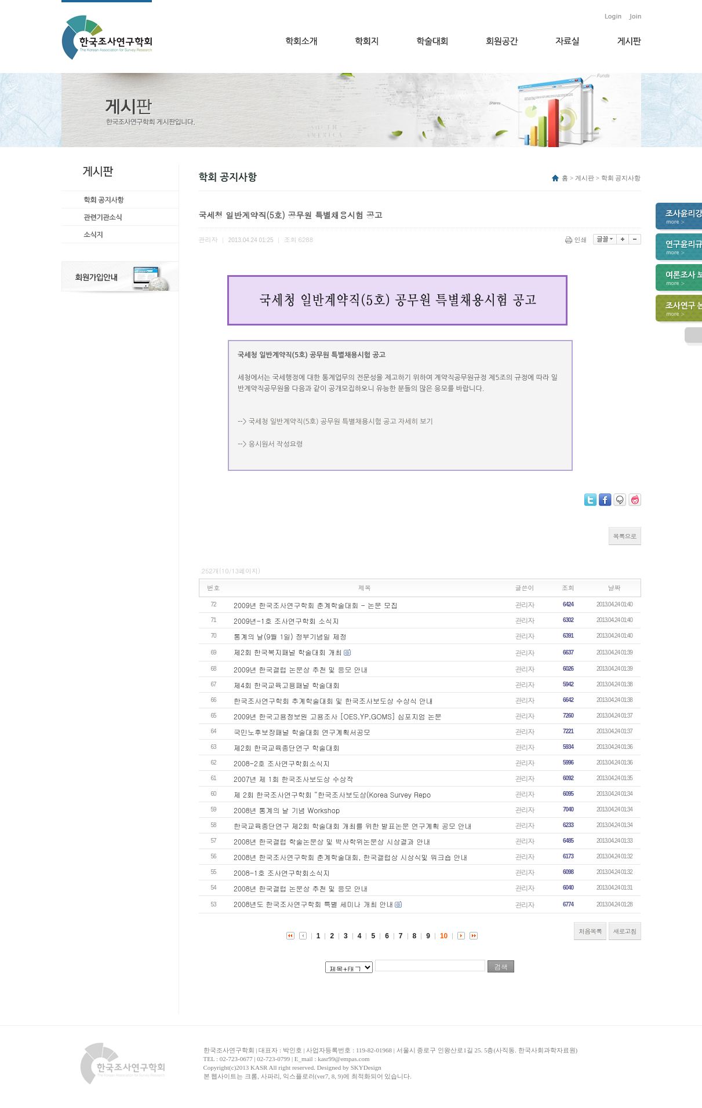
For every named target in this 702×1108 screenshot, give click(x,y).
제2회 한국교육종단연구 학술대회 (287, 747)
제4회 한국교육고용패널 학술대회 (287, 685)
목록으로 (624, 536)
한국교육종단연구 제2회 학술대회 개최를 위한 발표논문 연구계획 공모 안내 (353, 826)
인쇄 (577, 239)
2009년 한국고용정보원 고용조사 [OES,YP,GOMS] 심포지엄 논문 (338, 716)
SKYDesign (366, 1067)
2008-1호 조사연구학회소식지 (282, 872)
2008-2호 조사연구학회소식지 (282, 763)
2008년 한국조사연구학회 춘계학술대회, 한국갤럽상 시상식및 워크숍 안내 (351, 857)
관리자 (524, 604)
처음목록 (590, 931)
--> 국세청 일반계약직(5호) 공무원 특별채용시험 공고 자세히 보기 (335, 421)
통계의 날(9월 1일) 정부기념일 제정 (290, 636)
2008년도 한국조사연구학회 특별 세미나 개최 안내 (314, 904)
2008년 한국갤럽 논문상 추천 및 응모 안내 (301, 888)
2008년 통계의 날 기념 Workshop (287, 810)
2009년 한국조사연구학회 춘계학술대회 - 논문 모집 (316, 605)
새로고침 (624, 931)
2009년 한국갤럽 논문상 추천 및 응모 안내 (301, 669)
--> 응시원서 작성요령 (270, 444)
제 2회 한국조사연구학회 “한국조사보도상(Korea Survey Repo (332, 794)
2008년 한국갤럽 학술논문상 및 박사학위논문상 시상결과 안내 (332, 841)
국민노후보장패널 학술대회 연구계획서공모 (302, 732)
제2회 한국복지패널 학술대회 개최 (288, 652)
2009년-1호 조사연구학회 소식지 (286, 621)
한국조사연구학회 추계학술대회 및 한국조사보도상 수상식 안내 (333, 700)
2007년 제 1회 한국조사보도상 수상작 (293, 779)
